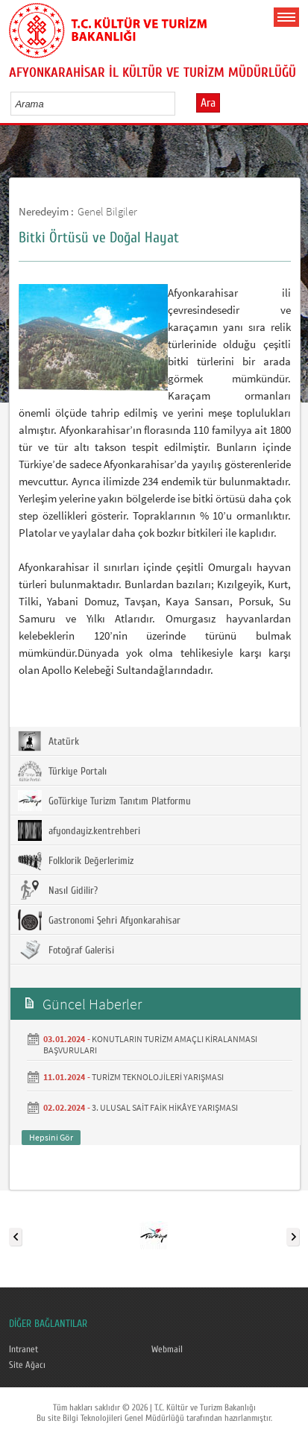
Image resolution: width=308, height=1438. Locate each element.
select (179, 103)
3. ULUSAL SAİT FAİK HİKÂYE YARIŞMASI (165, 1107)
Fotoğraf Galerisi (66, 949)
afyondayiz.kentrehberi (79, 830)
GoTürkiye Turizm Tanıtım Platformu (104, 800)
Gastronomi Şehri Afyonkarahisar (99, 919)
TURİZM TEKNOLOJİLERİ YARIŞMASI (158, 1076)
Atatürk (48, 741)
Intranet (23, 1349)
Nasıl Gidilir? (58, 890)
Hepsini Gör (51, 1137)
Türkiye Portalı (62, 770)
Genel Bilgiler (107, 211)
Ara (208, 103)
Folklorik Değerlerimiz (75, 860)
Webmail (167, 1349)
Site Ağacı (27, 1365)
